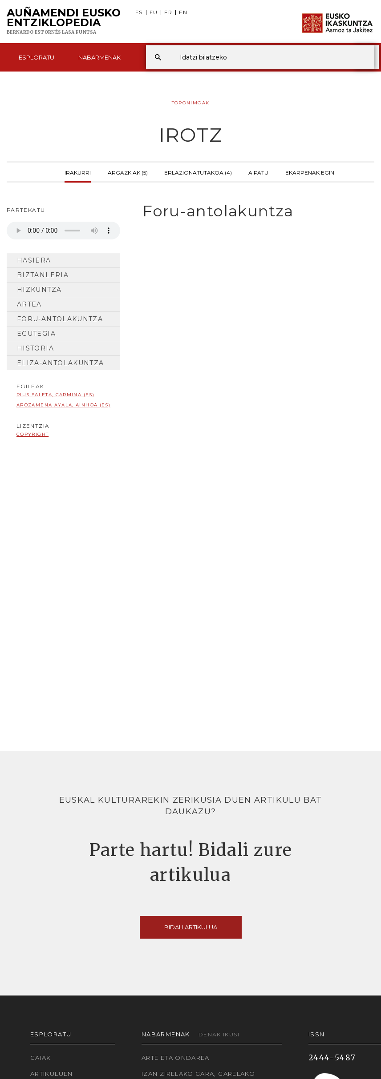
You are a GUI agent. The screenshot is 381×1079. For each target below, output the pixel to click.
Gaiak (40, 1057)
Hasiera (34, 260)
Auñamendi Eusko (64, 21)
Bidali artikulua (190, 927)
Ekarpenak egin (309, 172)
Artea (29, 304)
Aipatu (258, 172)
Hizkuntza (39, 290)
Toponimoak (191, 103)
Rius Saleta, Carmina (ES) (55, 395)
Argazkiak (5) (128, 172)
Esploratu (36, 57)
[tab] (253, 211)
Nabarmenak (99, 57)
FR (168, 12)
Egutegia (36, 334)
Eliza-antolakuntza (60, 363)
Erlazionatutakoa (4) (198, 172)
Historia (35, 348)
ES (139, 12)
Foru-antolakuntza (60, 319)
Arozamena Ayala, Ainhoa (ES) (63, 405)
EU (154, 12)
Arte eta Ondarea (176, 1057)
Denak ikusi (219, 1034)
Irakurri (78, 172)
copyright (32, 434)
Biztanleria (43, 275)
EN (183, 12)
